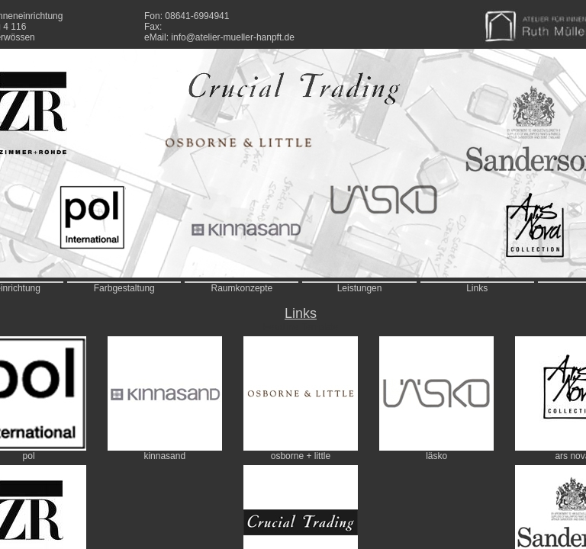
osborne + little (300, 456)
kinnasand (164, 456)
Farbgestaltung (124, 288)
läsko (436, 456)
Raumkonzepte (242, 288)
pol (29, 456)
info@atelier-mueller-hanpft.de (233, 37)
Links (477, 288)
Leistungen (359, 288)
